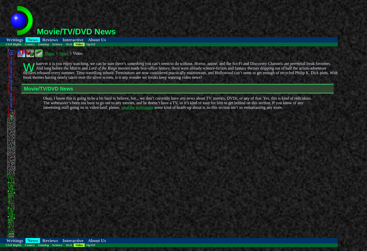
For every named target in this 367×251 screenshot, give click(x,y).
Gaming (43, 44)
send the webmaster (137, 107)
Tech (69, 44)
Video (79, 44)
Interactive (72, 39)
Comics (30, 44)
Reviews (50, 39)
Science (57, 44)
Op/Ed (90, 44)
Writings (14, 39)
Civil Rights (13, 44)
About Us (97, 39)
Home (50, 53)
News (33, 39)
